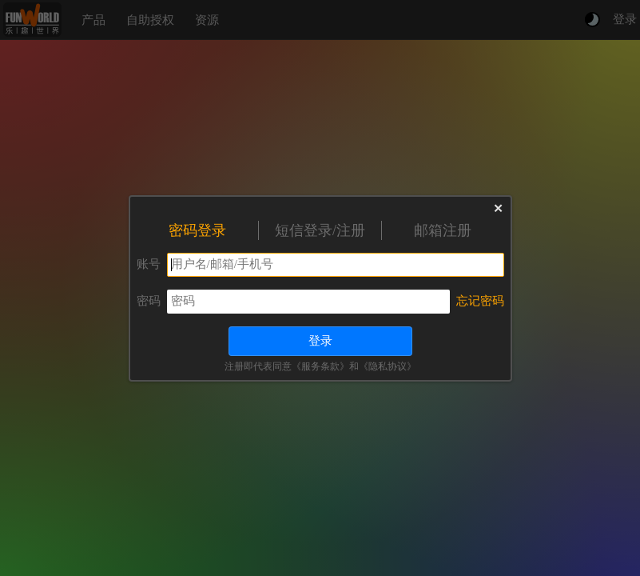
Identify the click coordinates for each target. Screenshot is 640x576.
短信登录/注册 (320, 230)
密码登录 (197, 230)
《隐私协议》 (387, 366)
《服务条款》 (320, 366)
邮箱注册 (442, 230)
